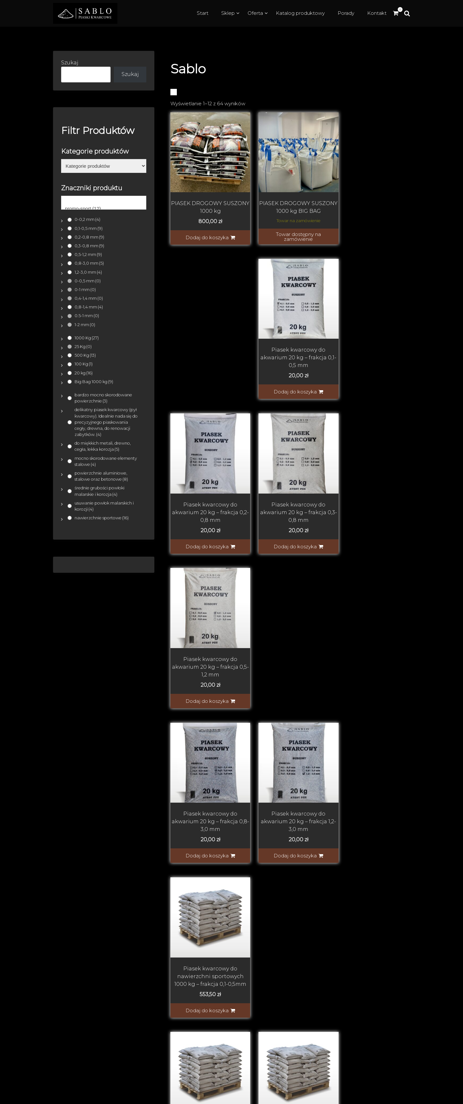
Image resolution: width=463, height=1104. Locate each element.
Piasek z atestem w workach (335, 1024)
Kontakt (376, 13)
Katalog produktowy (300, 13)
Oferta (255, 13)
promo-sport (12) (103, 209)
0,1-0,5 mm (89, 228)
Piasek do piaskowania (328, 993)
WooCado (448, 1096)
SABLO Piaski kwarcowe (109, 934)
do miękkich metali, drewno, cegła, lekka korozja (103, 446)
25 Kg (83, 346)
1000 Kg (87, 337)
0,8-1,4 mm (89, 307)
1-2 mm (85, 324)
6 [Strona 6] (306, 721)
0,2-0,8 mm (89, 237)
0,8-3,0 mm (89, 263)
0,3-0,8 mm (89, 245)
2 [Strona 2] (270, 721)
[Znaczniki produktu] (103, 203)
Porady (346, 13)
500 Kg (85, 355)
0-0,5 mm (88, 280)
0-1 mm (85, 289)
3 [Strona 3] (282, 721)
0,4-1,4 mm (89, 298)
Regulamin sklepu (322, 944)
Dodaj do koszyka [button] (204, 233)
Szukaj (69, 63)
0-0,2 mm (87, 219)
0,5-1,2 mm (88, 254)
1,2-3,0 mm (88, 272)
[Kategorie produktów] (103, 166)
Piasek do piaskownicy (327, 1013)
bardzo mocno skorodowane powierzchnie (103, 397)
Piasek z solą (314, 1034)
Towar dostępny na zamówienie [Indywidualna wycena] (292, 231)
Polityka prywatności (325, 954)
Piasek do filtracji (320, 1003)
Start (202, 13)
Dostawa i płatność (323, 934)
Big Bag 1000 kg (94, 381)
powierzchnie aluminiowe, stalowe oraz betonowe (101, 476)
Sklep (228, 13)
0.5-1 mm (87, 315)
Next (320, 721)
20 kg (84, 373)
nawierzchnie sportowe (102, 517)
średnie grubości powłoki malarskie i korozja (99, 491)
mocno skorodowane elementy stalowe (106, 461)
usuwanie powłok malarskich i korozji (104, 506)
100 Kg (84, 364)
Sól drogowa (314, 1044)
